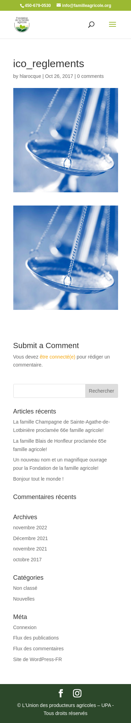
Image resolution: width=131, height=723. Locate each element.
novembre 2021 (30, 549)
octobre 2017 (27, 559)
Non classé (25, 588)
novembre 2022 (30, 527)
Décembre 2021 (30, 538)
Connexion (25, 627)
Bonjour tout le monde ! (38, 479)
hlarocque (30, 76)
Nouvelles (24, 599)
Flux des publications (36, 638)
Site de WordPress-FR (37, 659)
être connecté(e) (57, 357)
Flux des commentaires (38, 648)
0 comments (90, 76)
